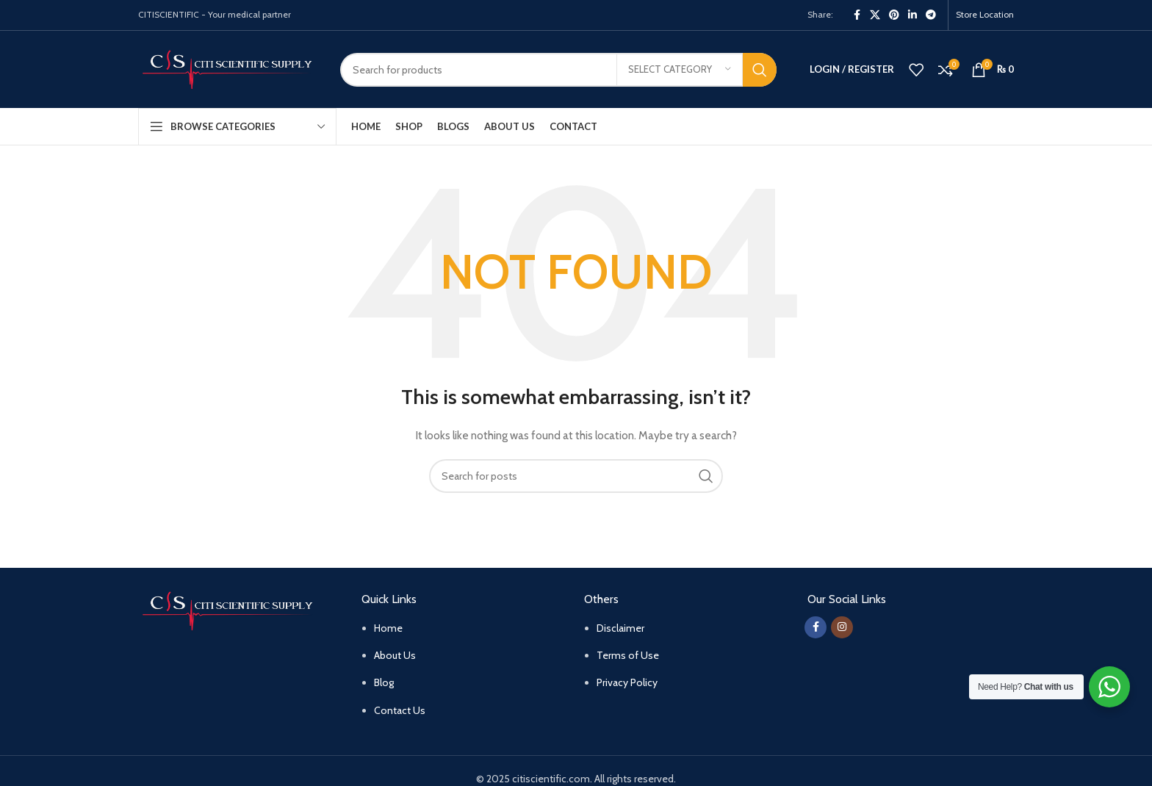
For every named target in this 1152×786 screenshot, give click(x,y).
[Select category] (679, 69)
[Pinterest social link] (894, 15)
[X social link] (875, 15)
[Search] (558, 70)
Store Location (985, 14)
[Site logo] (228, 68)
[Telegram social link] (930, 15)
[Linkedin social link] (912, 15)
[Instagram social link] (842, 627)
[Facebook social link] (856, 15)
